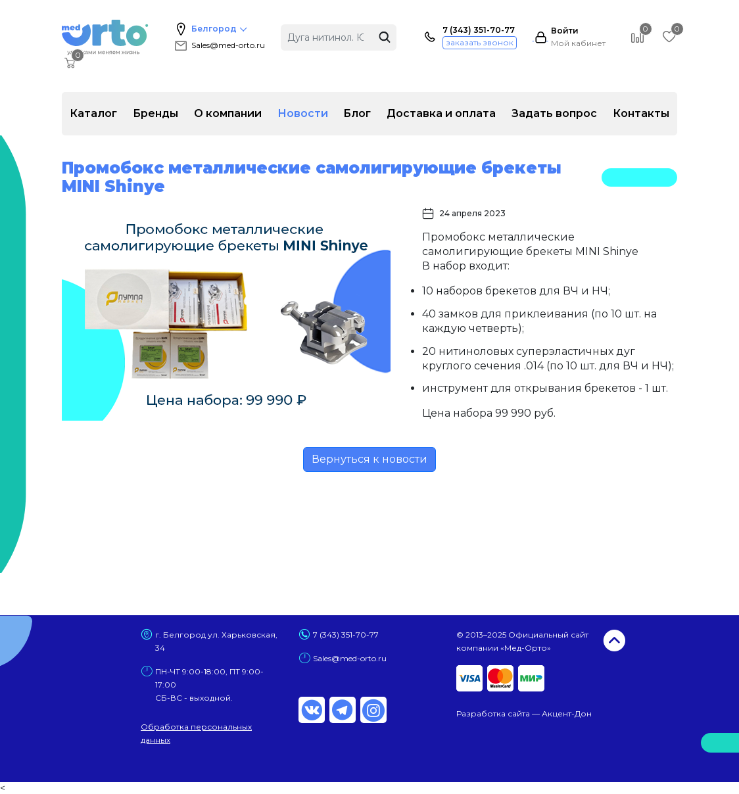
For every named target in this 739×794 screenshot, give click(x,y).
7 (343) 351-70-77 (478, 30)
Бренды (155, 113)
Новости (302, 113)
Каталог (93, 113)
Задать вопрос (554, 113)
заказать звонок (479, 42)
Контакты (641, 113)
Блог (357, 113)
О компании (228, 113)
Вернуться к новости (369, 459)
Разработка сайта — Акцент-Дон (524, 713)
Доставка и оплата (441, 113)
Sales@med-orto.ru (219, 45)
